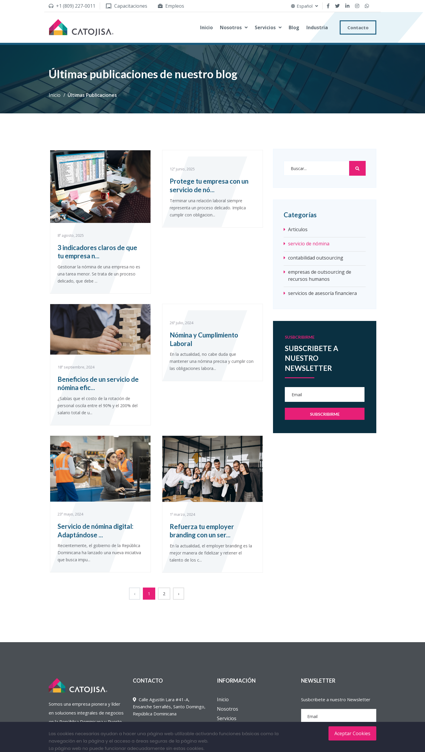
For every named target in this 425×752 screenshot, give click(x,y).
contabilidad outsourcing (315, 258)
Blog (294, 27)
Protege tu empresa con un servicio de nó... (209, 185)
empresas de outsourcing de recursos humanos (319, 275)
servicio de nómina (308, 243)
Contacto (358, 27)
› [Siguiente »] (178, 593)
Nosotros (231, 27)
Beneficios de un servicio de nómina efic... (98, 383)
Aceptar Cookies (352, 733)
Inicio (206, 27)
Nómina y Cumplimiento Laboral (204, 339)
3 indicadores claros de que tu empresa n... (97, 252)
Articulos (298, 229)
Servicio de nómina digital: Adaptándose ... (95, 530)
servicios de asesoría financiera (322, 293)
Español (304, 6)
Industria (317, 27)
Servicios (265, 27)
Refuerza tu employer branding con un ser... (202, 531)
